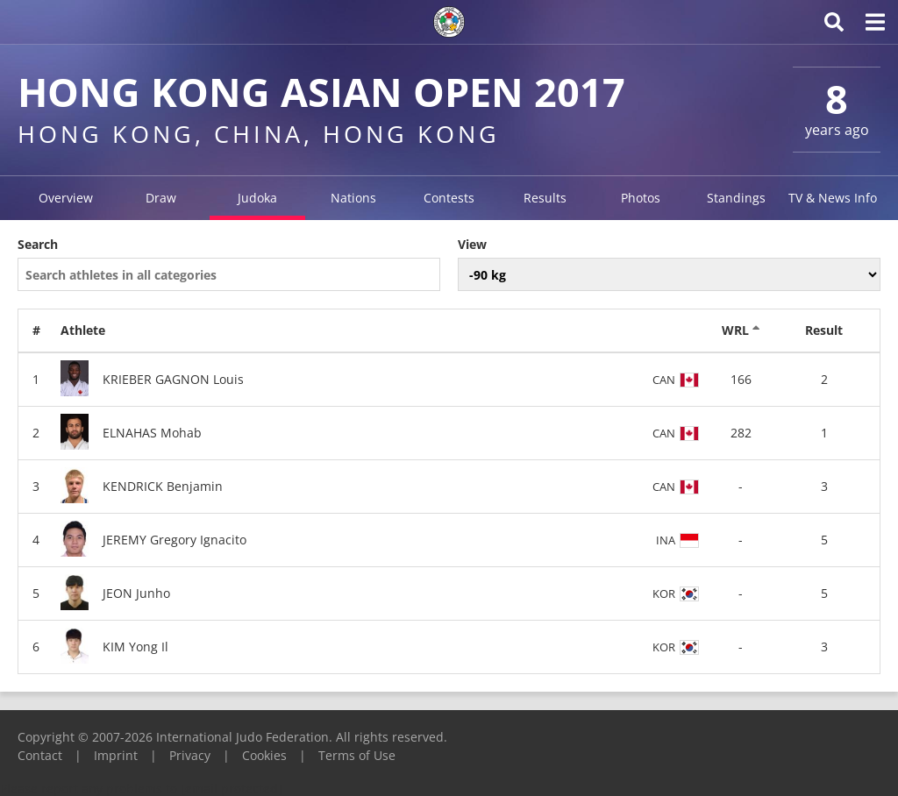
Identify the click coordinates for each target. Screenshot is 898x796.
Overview (66, 197)
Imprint (116, 755)
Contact (40, 755)
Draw (161, 197)
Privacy (189, 755)
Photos (640, 197)
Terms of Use (357, 755)
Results (545, 197)
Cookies (264, 755)
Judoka (257, 197)
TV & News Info (832, 197)
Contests (449, 197)
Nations (353, 197)
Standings (736, 197)
